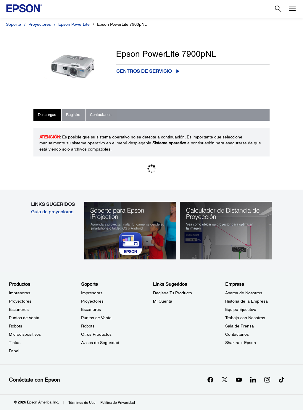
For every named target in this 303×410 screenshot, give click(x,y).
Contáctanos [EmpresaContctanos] (237, 334)
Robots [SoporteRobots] (87, 326)
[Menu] (292, 9)
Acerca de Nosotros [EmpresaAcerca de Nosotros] (243, 292)
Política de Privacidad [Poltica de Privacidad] (117, 403)
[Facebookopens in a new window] (210, 379)
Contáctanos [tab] (101, 114)
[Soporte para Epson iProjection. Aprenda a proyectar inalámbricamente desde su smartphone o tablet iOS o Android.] (130, 230)
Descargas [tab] (47, 114)
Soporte (13, 24)
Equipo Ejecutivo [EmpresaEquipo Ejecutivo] (240, 309)
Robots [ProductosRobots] (15, 326)
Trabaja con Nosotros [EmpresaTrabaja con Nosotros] (245, 317)
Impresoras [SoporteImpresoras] (91, 292)
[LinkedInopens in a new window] (253, 379)
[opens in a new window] (281, 379)
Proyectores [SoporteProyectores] (92, 301)
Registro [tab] (73, 114)
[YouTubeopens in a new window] (238, 379)
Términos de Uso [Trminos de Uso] (82, 403)
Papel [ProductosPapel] (14, 350)
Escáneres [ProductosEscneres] (19, 309)
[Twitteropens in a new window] (224, 379)
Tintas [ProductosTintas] (14, 342)
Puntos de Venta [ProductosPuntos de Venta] (24, 317)
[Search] (278, 9)
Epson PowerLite (74, 24)
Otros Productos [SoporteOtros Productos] (96, 334)
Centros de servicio (144, 71)
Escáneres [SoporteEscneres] (91, 309)
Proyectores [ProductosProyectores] (20, 301)
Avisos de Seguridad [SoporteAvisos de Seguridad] (100, 342)
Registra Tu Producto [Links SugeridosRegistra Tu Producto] (172, 292)
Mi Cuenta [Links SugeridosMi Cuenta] (162, 301)
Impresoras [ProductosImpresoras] (19, 292)
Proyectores (39, 24)
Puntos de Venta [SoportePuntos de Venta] (96, 317)
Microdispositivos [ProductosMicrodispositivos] (25, 334)
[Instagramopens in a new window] (267, 379)
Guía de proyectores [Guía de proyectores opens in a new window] (52, 211)
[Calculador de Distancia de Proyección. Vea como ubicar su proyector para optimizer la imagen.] (226, 230)
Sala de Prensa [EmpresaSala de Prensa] (239, 326)
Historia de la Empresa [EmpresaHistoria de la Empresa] (246, 301)
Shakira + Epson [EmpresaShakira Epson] (240, 342)
